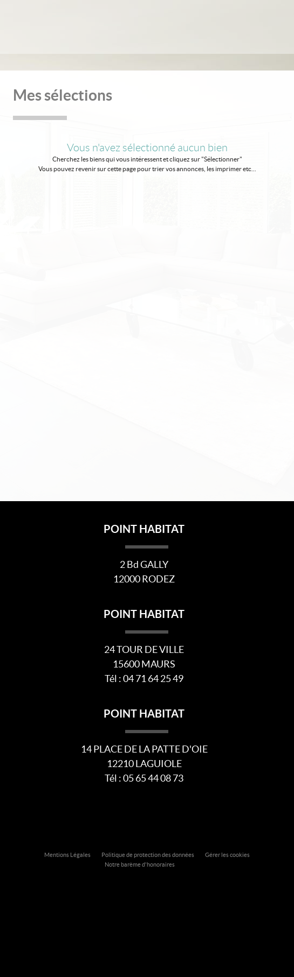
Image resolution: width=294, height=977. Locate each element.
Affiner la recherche (247, 26)
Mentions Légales (67, 855)
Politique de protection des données (147, 855)
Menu (274, 26)
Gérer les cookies (227, 855)
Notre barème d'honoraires (140, 864)
